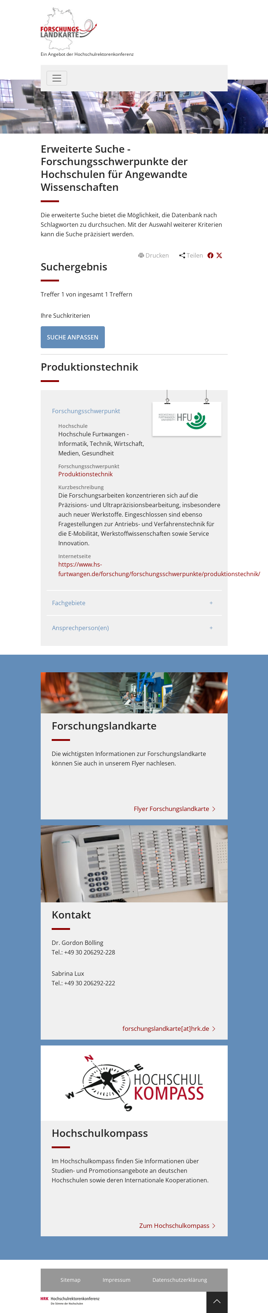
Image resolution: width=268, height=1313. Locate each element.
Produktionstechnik (85, 474)
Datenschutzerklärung (180, 1279)
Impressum (117, 1279)
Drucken (154, 255)
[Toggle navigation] (57, 78)
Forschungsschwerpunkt (86, 411)
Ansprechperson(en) (80, 628)
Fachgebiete (68, 603)
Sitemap (70, 1279)
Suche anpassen (73, 337)
